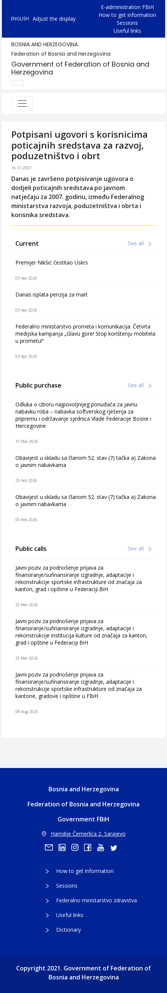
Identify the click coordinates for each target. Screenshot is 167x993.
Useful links (127, 30)
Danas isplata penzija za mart (51, 294)
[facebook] (90, 847)
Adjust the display (54, 18)
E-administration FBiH (127, 7)
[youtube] (103, 847)
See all (140, 243)
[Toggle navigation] (22, 103)
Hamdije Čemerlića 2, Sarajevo (84, 833)
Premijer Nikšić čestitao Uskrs (51, 262)
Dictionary (68, 929)
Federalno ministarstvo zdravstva (96, 900)
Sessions (127, 22)
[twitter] (115, 847)
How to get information (127, 14)
